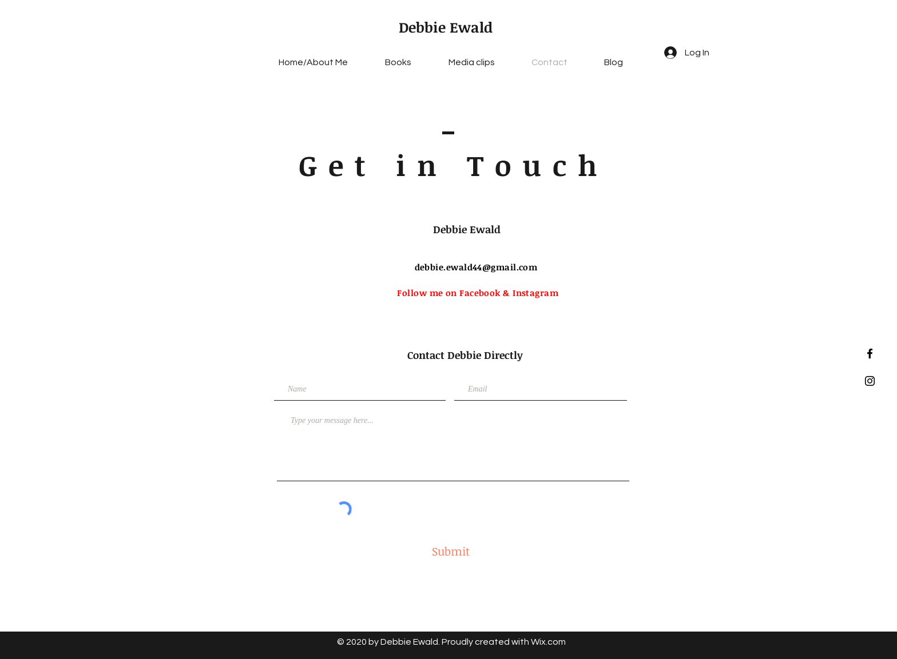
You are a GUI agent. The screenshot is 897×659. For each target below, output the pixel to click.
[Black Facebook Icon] (869, 353)
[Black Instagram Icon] (869, 381)
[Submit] (451, 551)
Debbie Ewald (446, 27)
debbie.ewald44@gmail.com (476, 267)
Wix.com (548, 641)
